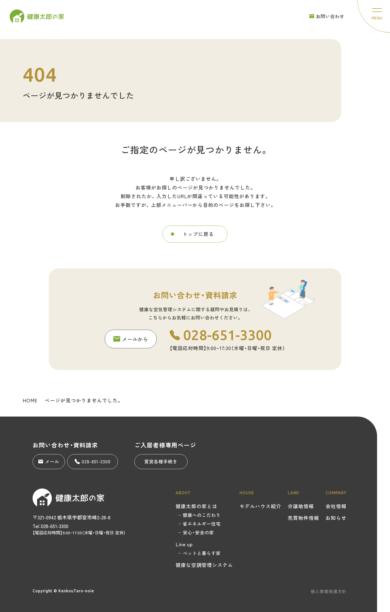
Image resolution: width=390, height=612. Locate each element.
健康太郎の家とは (196, 506)
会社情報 (336, 506)
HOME (30, 400)
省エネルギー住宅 (202, 523)
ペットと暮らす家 (202, 553)
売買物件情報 (303, 517)
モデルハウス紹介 (260, 506)
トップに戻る (198, 242)
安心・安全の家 (198, 532)
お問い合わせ (326, 16)
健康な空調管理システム (204, 564)
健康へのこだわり (202, 515)
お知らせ (336, 517)
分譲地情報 (301, 506)
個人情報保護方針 (328, 591)
